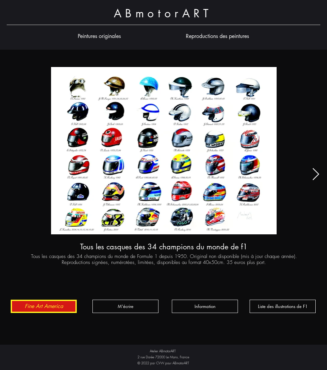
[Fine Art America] (44, 306)
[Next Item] (316, 174)
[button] (99, 36)
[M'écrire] (125, 306)
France (184, 357)
